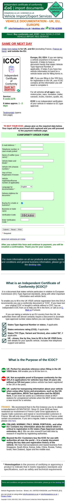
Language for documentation (8, 188)
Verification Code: (9, 216)
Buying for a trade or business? (10, 206)
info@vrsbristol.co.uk (30, 496)
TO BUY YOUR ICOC (13, 126)
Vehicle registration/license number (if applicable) (10, 181)
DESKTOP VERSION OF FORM (13, 241)
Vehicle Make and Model (9, 162)
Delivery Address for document (10, 194)
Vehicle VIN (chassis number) (10, 168)
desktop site (38, 28)
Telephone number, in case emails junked (10, 150)
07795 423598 (55, 28)
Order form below (10, 49)
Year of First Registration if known (10, 174)
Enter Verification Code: (9, 222)
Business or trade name (9, 211)
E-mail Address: (9, 145)
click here (12, 422)
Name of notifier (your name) (10, 156)
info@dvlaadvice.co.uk (19, 28)
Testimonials (8, 113)
